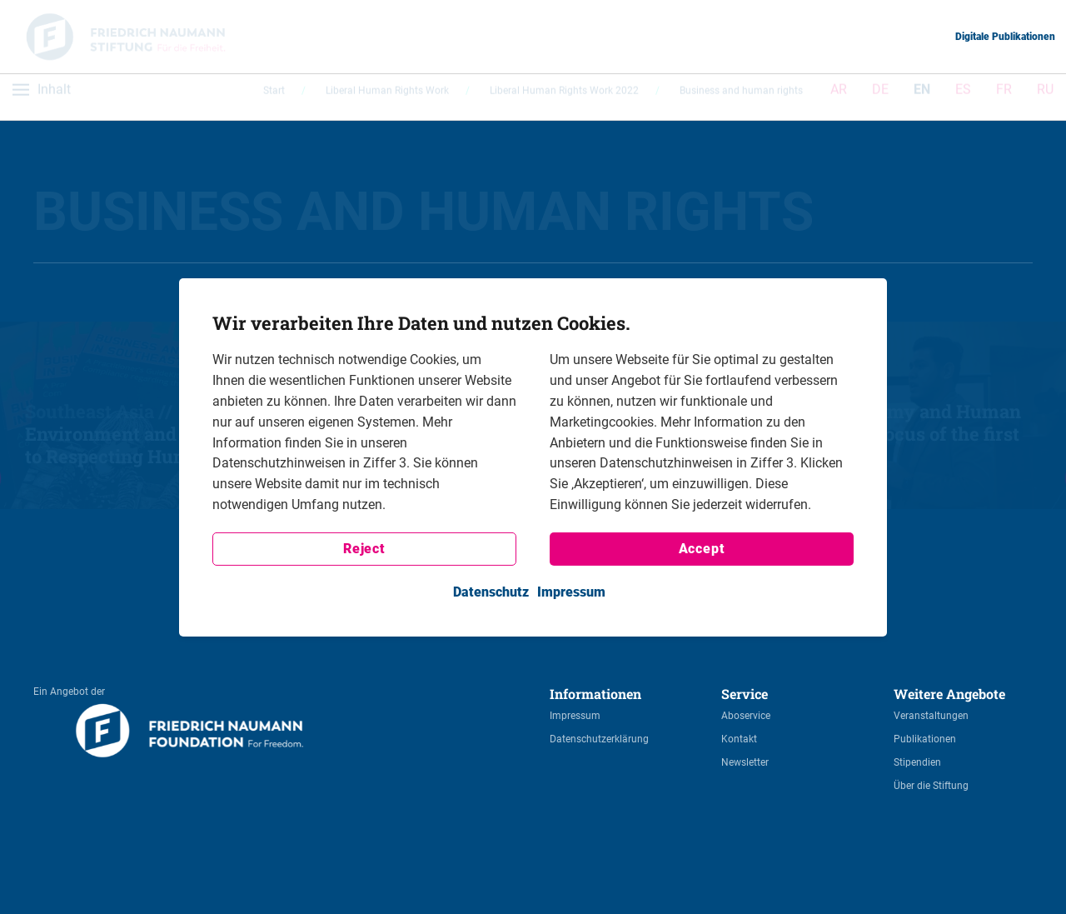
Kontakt (739, 739)
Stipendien (917, 762)
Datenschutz (491, 592)
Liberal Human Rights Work (387, 97)
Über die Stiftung (931, 786)
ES (963, 96)
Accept (702, 549)
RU (1045, 96)
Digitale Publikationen (1005, 36)
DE (880, 96)
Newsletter (745, 762)
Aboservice (745, 716)
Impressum (575, 716)
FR (1004, 96)
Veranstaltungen (931, 716)
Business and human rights (741, 97)
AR (838, 96)
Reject (364, 549)
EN (922, 96)
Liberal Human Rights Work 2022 (564, 97)
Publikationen (925, 739)
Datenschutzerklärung (599, 739)
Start (274, 97)
